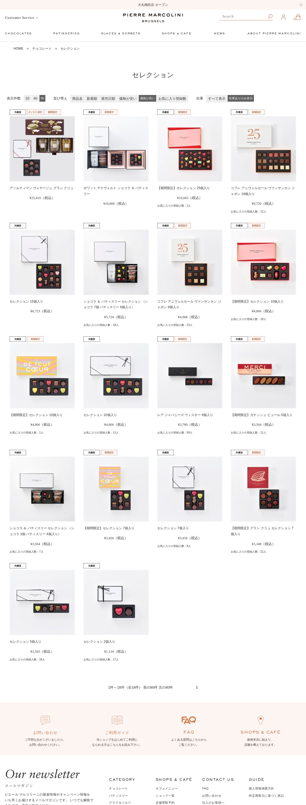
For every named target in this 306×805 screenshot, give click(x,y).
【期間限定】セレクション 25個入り (183, 188)
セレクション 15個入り (26, 301)
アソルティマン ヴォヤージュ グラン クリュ (42, 188)
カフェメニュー (167, 788)
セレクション (70, 48)
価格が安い (128, 99)
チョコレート (42, 48)
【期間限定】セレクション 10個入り (257, 301)
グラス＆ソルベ (120, 802)
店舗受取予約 (165, 802)
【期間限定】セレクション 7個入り (108, 528)
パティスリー (118, 795)
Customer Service (19, 18)
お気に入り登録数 (172, 99)
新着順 (92, 99)
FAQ (205, 788)
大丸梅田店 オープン (153, 5)
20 (27, 98)
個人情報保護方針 (261, 788)
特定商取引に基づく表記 (266, 795)
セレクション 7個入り (173, 528)
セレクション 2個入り (99, 642)
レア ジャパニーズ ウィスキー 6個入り (185, 415)
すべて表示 (216, 99)
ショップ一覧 (165, 795)
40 (35, 98)
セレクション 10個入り (100, 415)
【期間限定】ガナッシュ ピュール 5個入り (261, 415)
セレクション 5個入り (25, 642)
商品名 (77, 99)
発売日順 (108, 99)
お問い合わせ (211, 795)
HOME (18, 48)
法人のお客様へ (213, 802)
